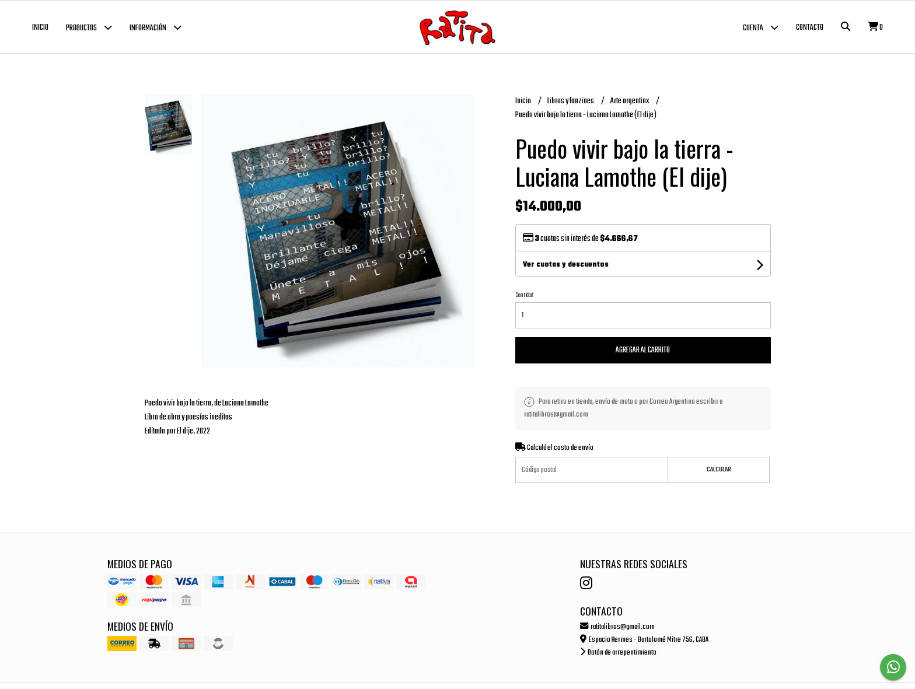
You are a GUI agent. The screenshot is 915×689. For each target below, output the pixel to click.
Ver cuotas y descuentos (566, 265)
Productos (89, 27)
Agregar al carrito (643, 350)
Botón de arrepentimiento (618, 652)
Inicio (40, 27)
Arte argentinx (630, 101)
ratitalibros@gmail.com (617, 627)
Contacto (809, 27)
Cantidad (524, 295)
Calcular (719, 469)
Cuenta (760, 27)
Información (155, 27)
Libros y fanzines (571, 101)
